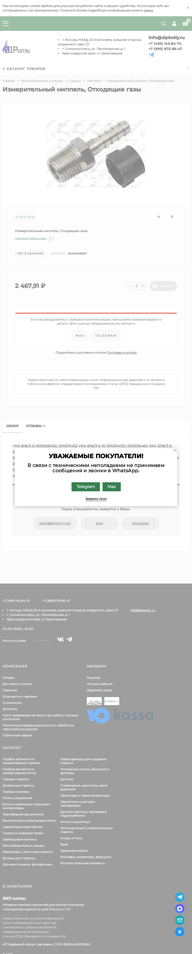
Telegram (85, 486)
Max (112, 486)
